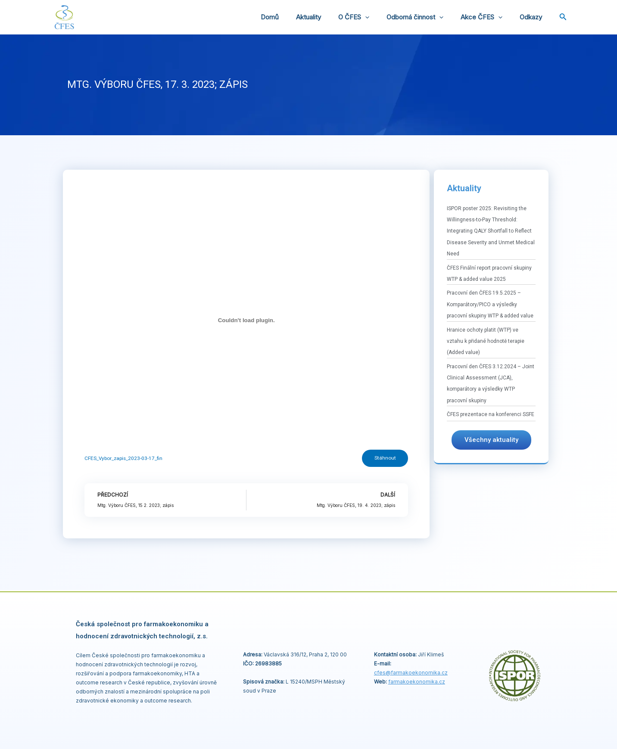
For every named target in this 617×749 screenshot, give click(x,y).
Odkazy (533, 17)
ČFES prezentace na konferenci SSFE (490, 414)
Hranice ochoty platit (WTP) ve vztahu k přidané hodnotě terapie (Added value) (485, 341)
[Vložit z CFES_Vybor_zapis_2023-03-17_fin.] (246, 320)
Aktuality (327, 17)
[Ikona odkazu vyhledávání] (563, 17)
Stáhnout (384, 459)
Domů (293, 17)
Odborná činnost (425, 17)
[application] (380, 17)
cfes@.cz (411, 672)
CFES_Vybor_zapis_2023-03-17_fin (124, 458)
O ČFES (368, 17)
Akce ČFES (488, 17)
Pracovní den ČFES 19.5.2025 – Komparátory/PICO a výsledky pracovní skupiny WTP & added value (490, 304)
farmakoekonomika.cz (416, 681)
